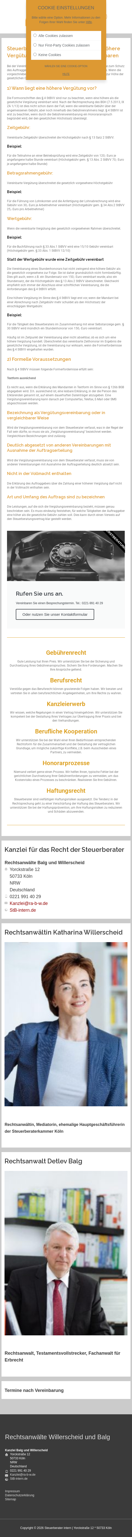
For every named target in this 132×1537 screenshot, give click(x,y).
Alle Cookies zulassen (53, 35)
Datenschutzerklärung (19, 1495)
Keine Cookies (47, 54)
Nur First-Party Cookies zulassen (61, 44)
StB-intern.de (23, 910)
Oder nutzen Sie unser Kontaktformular (54, 614)
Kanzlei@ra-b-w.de (29, 903)
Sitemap (10, 1499)
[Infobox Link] (66, 660)
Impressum (12, 1491)
